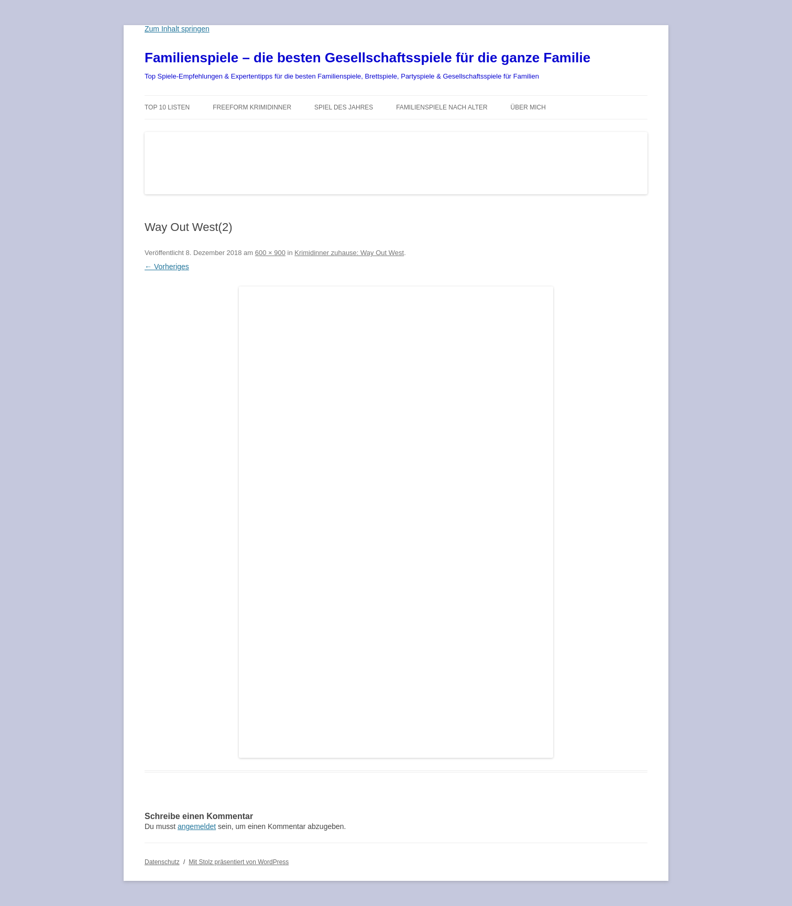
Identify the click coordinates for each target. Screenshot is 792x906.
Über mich (528, 107)
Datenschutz (162, 862)
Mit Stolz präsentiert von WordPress (239, 862)
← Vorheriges (167, 266)
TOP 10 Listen (167, 107)
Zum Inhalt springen (177, 29)
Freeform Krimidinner (252, 107)
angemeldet (197, 826)
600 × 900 (270, 253)
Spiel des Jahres (343, 107)
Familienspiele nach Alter (442, 107)
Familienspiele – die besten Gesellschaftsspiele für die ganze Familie (367, 57)
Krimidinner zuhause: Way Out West (349, 253)
